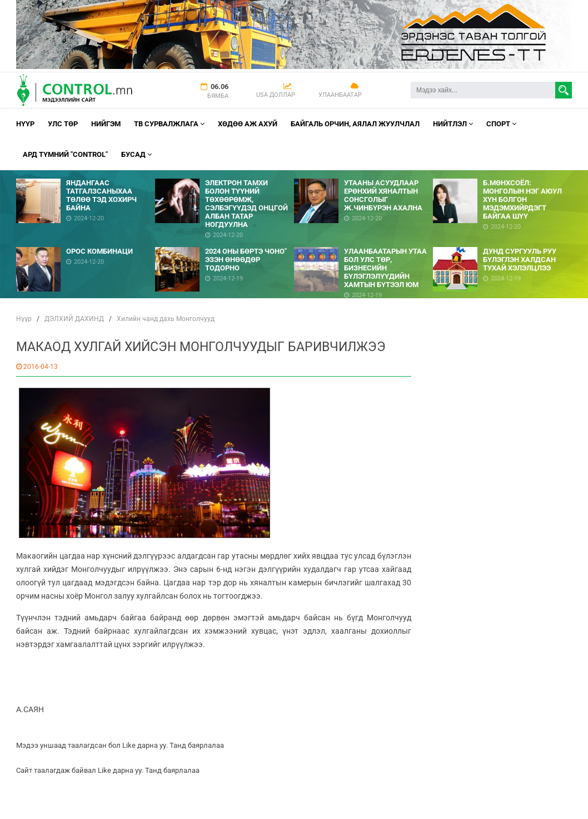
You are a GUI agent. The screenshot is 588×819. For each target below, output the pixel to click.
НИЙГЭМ (106, 124)
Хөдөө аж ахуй (247, 124)
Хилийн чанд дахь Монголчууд (166, 319)
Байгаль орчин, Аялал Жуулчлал (355, 124)
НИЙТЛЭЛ (453, 124)
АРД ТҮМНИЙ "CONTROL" (65, 154)
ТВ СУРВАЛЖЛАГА (169, 124)
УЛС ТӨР (63, 124)
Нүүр (25, 124)
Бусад (136, 154)
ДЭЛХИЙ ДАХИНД (74, 319)
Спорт (501, 124)
